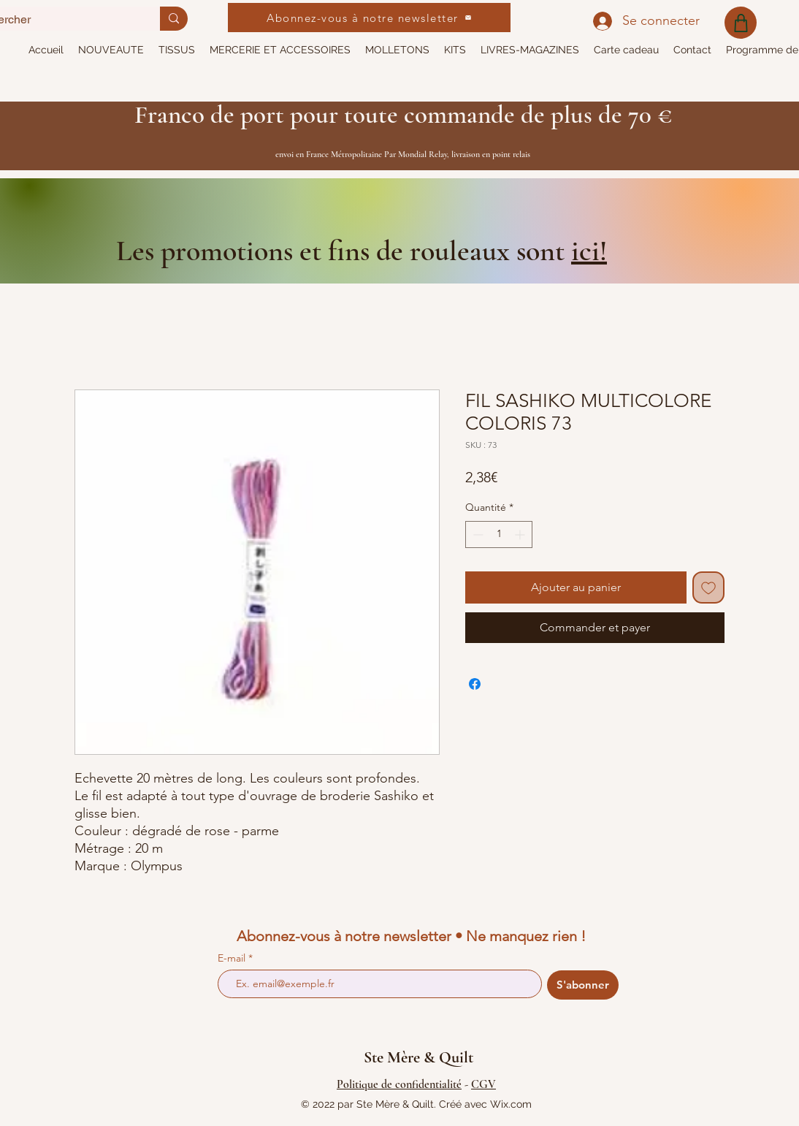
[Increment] (521, 534)
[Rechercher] (174, 19)
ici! (589, 250)
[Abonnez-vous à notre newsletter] (369, 17)
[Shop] (741, 23)
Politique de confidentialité (399, 1084)
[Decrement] (476, 534)
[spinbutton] (499, 534)
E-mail (233, 958)
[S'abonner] (583, 985)
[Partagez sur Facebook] (474, 684)
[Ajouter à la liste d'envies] (708, 587)
